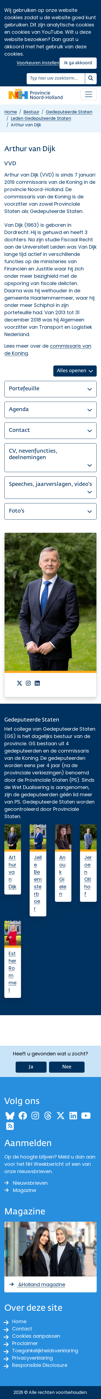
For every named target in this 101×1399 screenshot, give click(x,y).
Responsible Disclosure (39, 1365)
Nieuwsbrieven (26, 1183)
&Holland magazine (37, 1284)
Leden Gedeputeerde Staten (41, 118)
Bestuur (31, 112)
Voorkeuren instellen (38, 63)
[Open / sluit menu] (89, 94)
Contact (22, 1328)
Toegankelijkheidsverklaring (45, 1350)
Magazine (20, 1190)
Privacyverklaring (32, 1357)
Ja (31, 1067)
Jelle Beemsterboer (38, 883)
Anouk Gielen (62, 875)
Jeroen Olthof (88, 875)
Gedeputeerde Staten (69, 112)
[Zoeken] (56, 78)
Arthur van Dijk (12, 872)
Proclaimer (25, 1343)
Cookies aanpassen (36, 1336)
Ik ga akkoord (78, 63)
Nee (66, 1067)
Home (10, 112)
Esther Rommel (12, 971)
